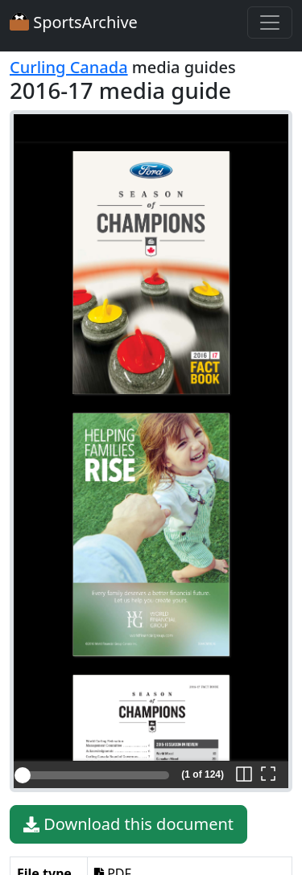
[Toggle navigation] (269, 22)
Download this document (128, 824)
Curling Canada (69, 67)
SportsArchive (74, 22)
